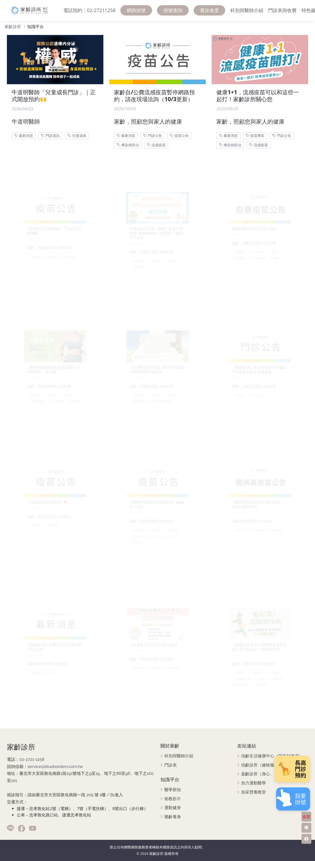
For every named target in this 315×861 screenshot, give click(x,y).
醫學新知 (172, 790)
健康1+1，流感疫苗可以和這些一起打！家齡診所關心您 (257, 95)
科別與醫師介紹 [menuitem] (246, 10)
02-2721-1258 (31, 759)
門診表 (170, 765)
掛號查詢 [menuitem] (172, 10)
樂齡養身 (172, 817)
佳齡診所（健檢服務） (262, 765)
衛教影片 (172, 799)
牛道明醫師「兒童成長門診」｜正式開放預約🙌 (54, 95)
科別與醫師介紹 (178, 756)
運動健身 (172, 808)
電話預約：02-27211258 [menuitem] (89, 10)
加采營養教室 (253, 792)
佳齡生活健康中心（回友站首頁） (272, 756)
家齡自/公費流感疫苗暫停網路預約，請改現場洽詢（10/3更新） (154, 95)
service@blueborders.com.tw (55, 766)
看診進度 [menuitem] (209, 10)
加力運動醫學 (253, 783)
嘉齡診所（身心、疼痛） (264, 774)
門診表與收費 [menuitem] (282, 10)
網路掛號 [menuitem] (136, 10)
